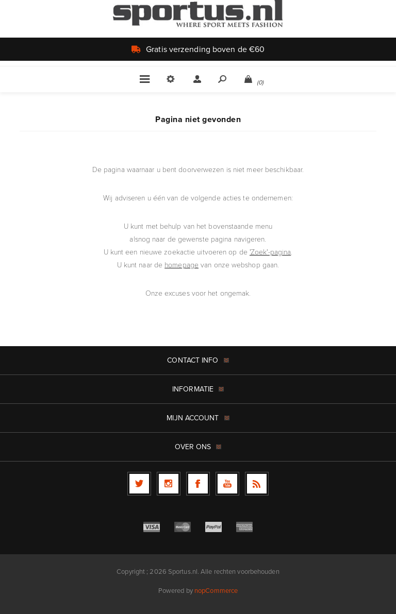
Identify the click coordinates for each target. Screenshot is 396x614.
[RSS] (257, 483)
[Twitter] (139, 483)
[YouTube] (227, 483)
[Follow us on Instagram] (168, 483)
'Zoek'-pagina (270, 252)
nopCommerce (216, 590)
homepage (181, 265)
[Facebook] (198, 483)
